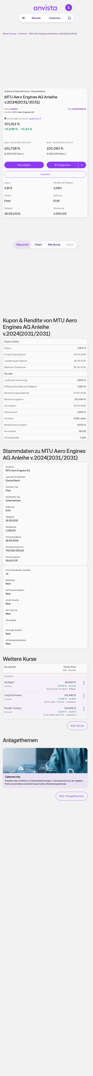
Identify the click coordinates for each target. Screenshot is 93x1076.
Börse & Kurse (9, 33)
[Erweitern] (82, 165)
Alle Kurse (54, 244)
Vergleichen (62, 165)
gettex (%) (35, 118)
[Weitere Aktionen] (83, 683)
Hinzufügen (24, 165)
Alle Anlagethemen (71, 796)
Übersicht (22, 244)
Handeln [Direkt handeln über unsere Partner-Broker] (45, 174)
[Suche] (69, 18)
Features (54, 18)
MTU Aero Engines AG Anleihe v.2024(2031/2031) (53, 33)
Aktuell (36, 18)
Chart (38, 244)
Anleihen (23, 33)
